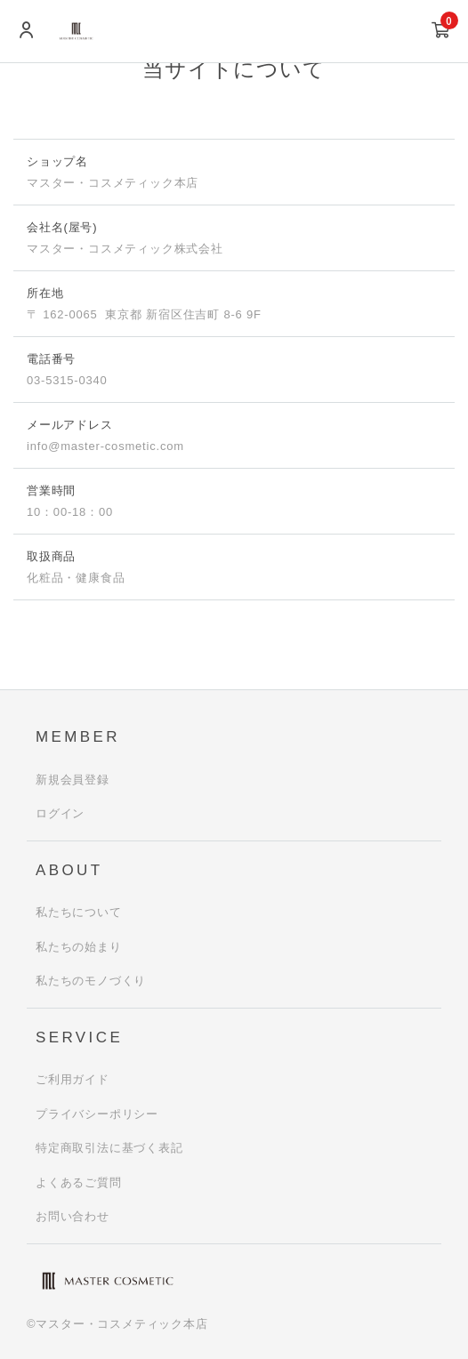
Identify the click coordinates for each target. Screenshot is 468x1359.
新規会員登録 (72, 779)
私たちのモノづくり (91, 980)
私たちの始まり (79, 946)
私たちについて (79, 912)
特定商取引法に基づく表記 (109, 1147)
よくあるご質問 (79, 1182)
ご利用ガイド (72, 1079)
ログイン (60, 813)
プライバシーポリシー (97, 1114)
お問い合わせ (72, 1216)
